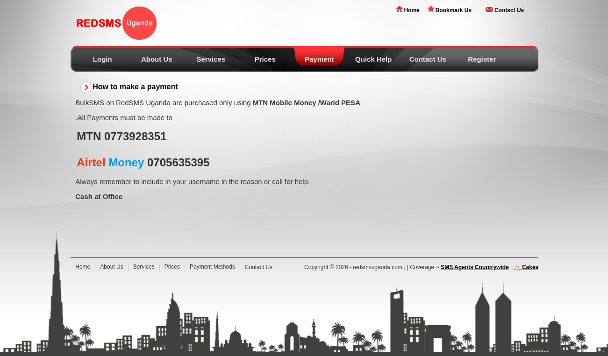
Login (102, 59)
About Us (156, 59)
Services (210, 59)
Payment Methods (212, 266)
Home (411, 10)
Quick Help (373, 59)
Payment (319, 59)
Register (482, 59)
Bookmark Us (454, 10)
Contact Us (509, 10)
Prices (265, 59)
